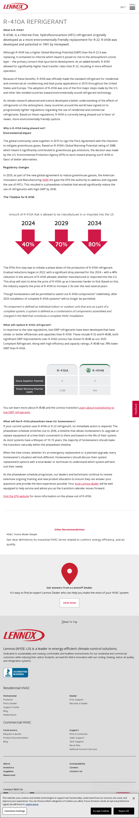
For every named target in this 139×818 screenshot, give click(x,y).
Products (8, 699)
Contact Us (76, 771)
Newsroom (9, 775)
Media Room (9, 714)
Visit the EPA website (16, 496)
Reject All (124, 813)
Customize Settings (14, 813)
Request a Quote (12, 733)
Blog (5, 710)
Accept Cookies (101, 813)
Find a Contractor (79, 733)
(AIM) (45, 180)
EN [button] (122, 7)
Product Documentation (15, 737)
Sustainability (77, 763)
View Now (69, 602)
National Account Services (83, 749)
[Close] (133, 800)
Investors (8, 767)
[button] (135, 409)
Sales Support (77, 737)
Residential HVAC (16, 688)
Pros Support (76, 699)
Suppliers (8, 771)
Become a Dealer (79, 703)
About (6, 763)
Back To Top (69, 622)
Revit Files (75, 745)
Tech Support (76, 741)
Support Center (11, 707)
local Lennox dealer (87, 483)
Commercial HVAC (17, 722)
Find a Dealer (10, 703)
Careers (74, 767)
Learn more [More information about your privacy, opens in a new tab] (32, 806)
